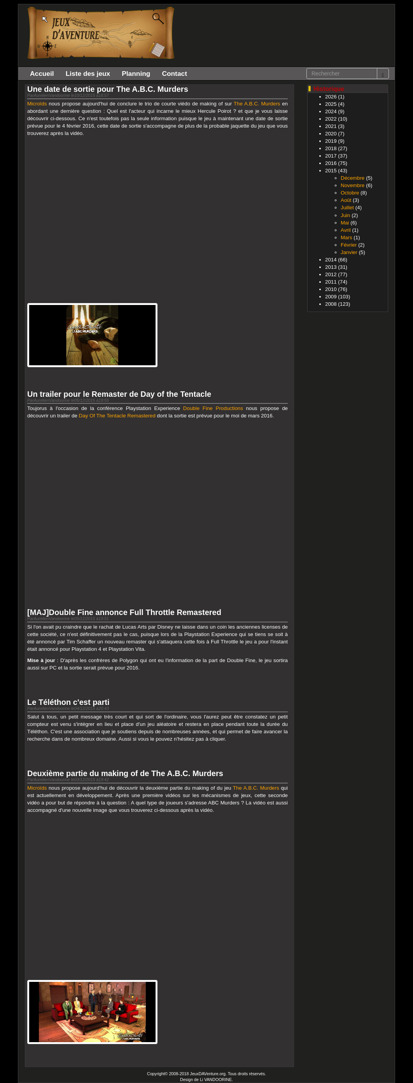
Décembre (352, 178)
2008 (331, 304)
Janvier (349, 252)
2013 (331, 267)
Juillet (347, 207)
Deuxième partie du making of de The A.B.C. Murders (125, 773)
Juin (345, 215)
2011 (331, 282)
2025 (331, 104)
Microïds (37, 104)
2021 (331, 126)
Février (349, 245)
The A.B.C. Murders (257, 104)
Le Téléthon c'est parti (68, 702)
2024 (331, 111)
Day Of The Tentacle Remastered (117, 416)
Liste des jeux (88, 73)
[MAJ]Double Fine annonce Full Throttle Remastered (124, 612)
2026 (331, 97)
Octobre (350, 193)
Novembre (352, 185)
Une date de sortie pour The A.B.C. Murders (107, 89)
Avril (346, 230)
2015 (331, 170)
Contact (174, 73)
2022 (331, 119)
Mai (345, 223)
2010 (331, 289)
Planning (136, 73)
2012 (331, 274)
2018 (331, 148)
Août (346, 200)
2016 (331, 163)
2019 (331, 141)
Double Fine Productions (213, 408)
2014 (331, 260)
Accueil (42, 73)
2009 (331, 297)
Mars (346, 237)
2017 (331, 156)
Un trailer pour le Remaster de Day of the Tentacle (119, 394)
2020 (331, 134)
